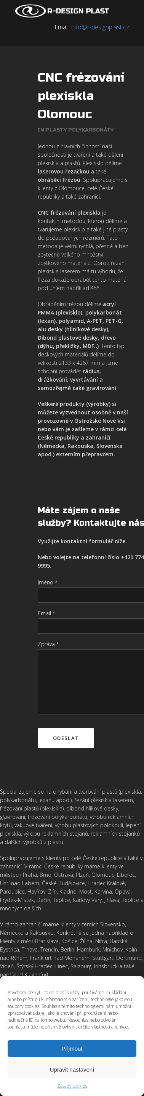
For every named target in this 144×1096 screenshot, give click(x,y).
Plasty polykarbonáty (80, 130)
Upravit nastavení (72, 1069)
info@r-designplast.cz (100, 27)
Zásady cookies (72, 1086)
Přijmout (71, 1048)
